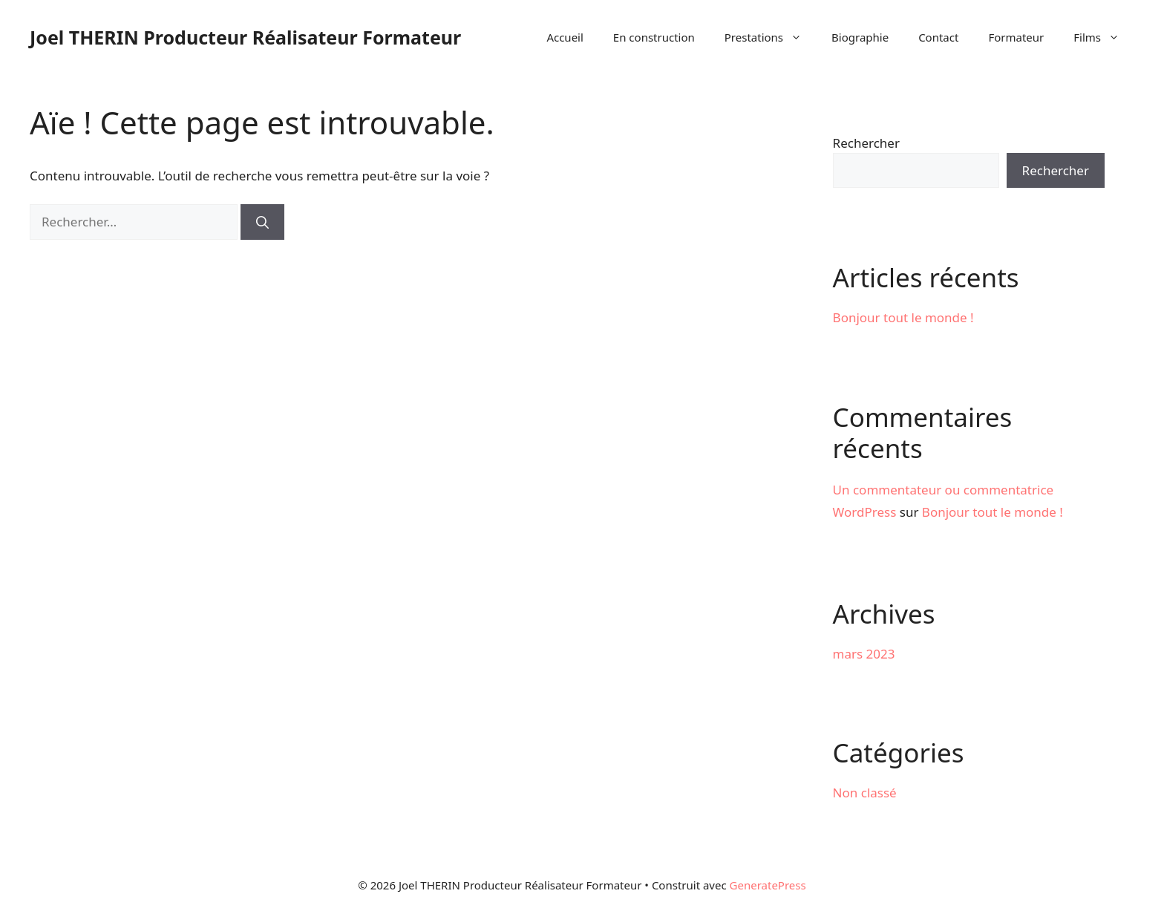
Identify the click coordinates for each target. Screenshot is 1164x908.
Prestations (771, 37)
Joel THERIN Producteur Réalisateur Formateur (245, 37)
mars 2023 (864, 653)
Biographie (860, 37)
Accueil (564, 37)
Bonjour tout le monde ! (903, 317)
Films (1103, 37)
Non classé (865, 792)
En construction (654, 37)
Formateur (1016, 37)
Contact (938, 37)
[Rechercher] (262, 222)
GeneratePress (768, 885)
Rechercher (866, 142)
